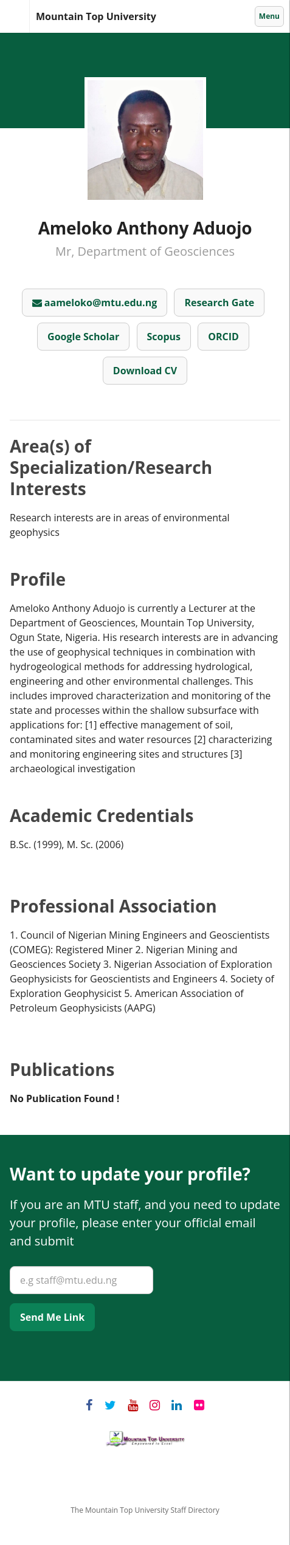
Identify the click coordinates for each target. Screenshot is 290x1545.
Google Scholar (83, 336)
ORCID (223, 336)
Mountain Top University (29, 17)
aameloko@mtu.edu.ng (94, 302)
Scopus (164, 336)
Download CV (145, 370)
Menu (270, 15)
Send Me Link (52, 1317)
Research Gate (219, 302)
